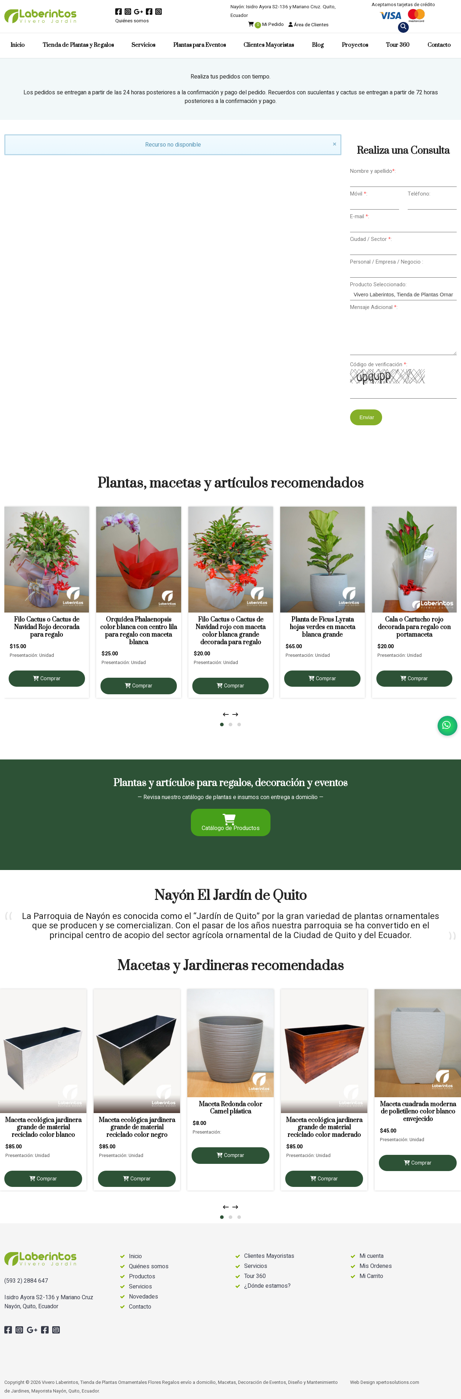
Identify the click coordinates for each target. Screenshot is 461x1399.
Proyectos (355, 45)
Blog (318, 45)
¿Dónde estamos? (267, 1286)
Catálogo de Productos (231, 823)
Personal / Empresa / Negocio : (386, 262)
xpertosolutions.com (397, 1382)
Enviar (366, 417)
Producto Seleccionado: (378, 284)
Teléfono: (419, 194)
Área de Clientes (308, 24)
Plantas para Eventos (199, 45)
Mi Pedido (266, 24)
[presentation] (226, 714)
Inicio (17, 45)
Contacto (439, 45)
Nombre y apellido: (373, 171)
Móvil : (358, 194)
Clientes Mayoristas (268, 45)
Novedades (143, 1297)
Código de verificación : (378, 364)
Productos (142, 1277)
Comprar (47, 678)
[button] (222, 724)
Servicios (143, 45)
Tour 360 (397, 45)
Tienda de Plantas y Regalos (78, 45)
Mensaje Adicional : (374, 307)
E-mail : (359, 216)
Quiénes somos (132, 20)
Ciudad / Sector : (371, 239)
